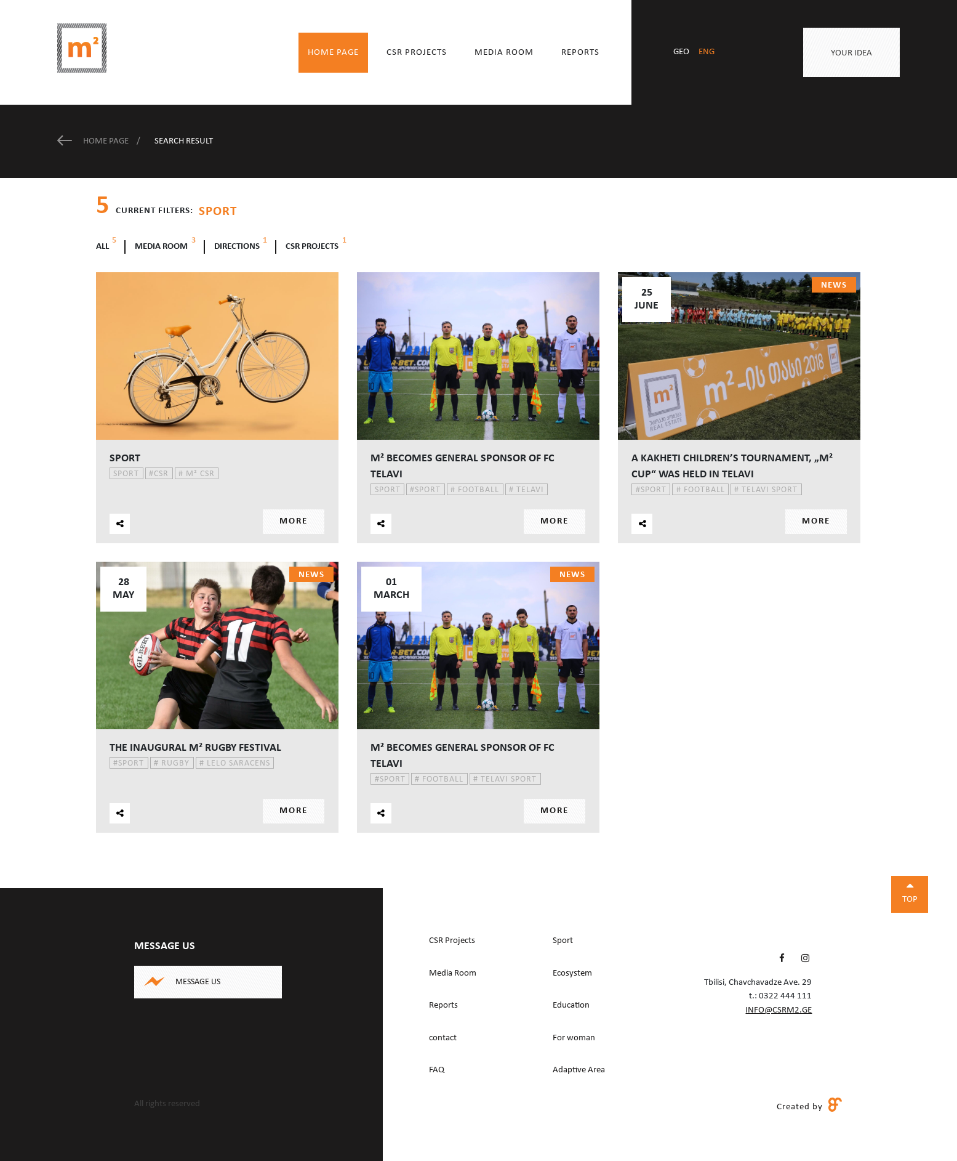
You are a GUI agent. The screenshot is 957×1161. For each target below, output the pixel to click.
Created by (810, 1106)
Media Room (504, 52)
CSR (159, 473)
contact (443, 1038)
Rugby (172, 763)
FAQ (436, 1070)
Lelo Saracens (234, 763)
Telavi (526, 490)
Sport (126, 473)
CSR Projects (416, 52)
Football (474, 490)
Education (571, 1005)
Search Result (183, 141)
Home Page (333, 52)
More (293, 521)
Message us (197, 982)
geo (681, 52)
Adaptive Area (579, 1070)
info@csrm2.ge (778, 1010)
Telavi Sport (766, 490)
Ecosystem (572, 973)
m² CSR (196, 473)
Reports (580, 52)
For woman (574, 1038)
